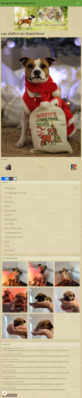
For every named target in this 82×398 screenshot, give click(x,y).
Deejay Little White (10, 210)
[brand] (19, 3)
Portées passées (9, 188)
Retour (41, 167)
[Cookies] (4, 393)
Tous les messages (10, 395)
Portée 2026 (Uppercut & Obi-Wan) (15, 193)
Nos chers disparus (10, 219)
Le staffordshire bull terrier (13, 233)
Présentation (8, 202)
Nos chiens (8, 215)
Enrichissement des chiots (13, 228)
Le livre (6, 246)
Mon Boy (7, 206)
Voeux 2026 (8, 197)
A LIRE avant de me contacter (13, 237)
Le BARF (7, 241)
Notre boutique (9, 250)
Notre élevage (8, 224)
